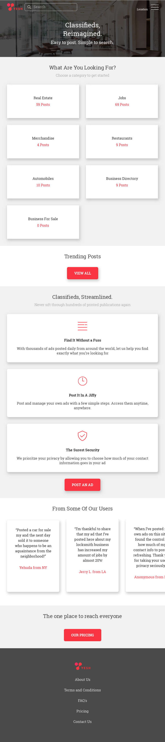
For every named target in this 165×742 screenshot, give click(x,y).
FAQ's (82, 700)
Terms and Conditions (82, 690)
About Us (82, 679)
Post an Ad (82, 484)
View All (82, 273)
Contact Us (82, 721)
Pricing (82, 711)
